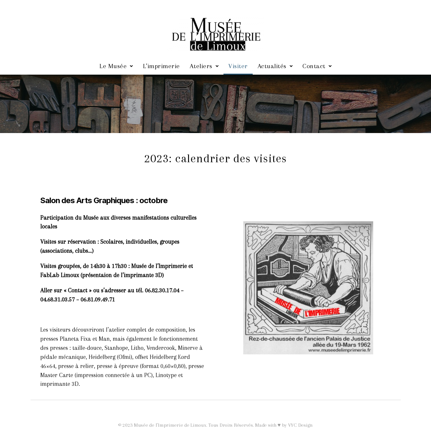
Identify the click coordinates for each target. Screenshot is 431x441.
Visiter (238, 66)
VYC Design (300, 425)
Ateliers (204, 66)
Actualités (275, 66)
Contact (317, 66)
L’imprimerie (161, 66)
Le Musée (116, 66)
